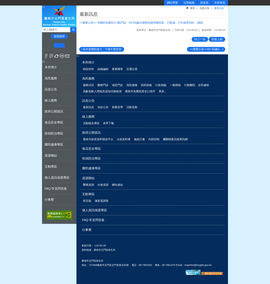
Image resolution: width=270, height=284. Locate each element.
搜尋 (45, 28)
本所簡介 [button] (51, 67)
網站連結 (117, 184)
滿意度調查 (101, 200)
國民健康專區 (54, 144)
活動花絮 (131, 107)
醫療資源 (88, 184)
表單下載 (108, 123)
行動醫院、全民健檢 (196, 85)
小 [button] (48, 45)
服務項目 (88, 85)
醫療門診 (102, 85)
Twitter (56, 56)
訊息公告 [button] (51, 89)
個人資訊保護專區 (57, 177)
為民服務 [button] (51, 78)
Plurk (51, 56)
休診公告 (102, 107)
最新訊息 (219, 8)
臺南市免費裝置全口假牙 (140, 91)
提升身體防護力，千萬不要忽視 (102, 49)
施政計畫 (139, 139)
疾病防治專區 (54, 133)
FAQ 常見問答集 (56, 188)
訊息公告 (204, 8)
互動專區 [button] (51, 166)
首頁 (192, 8)
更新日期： (88, 245)
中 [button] (59, 45)
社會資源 (102, 184)
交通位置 (131, 69)
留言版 (87, 200)
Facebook (46, 56)
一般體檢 (175, 85)
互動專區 (88, 194)
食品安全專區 (54, 122)
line (62, 56)
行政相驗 (160, 85)
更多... (163, 91)
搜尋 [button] (73, 29)
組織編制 (102, 69)
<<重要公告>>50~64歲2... (206, 49)
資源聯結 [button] (51, 155)
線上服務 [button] (51, 100)
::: (43, 6)
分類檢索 (189, 2)
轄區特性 (88, 69)
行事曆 (49, 199)
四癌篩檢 (146, 85)
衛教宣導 (117, 107)
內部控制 (153, 139)
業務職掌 (117, 69)
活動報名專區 (91, 123)
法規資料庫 (124, 139)
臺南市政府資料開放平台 (98, 139)
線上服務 (88, 116)
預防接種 (131, 85)
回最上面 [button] (216, 39)
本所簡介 (88, 62)
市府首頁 (219, 2)
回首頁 (204, 2)
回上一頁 (199, 39)
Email (67, 56)
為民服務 (88, 78)
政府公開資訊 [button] (54, 111)
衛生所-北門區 (59, 16)
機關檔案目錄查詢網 (175, 139)
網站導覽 (172, 2)
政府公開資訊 (91, 132)
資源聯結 (88, 178)
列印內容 (223, 14)
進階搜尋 (59, 36)
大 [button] (70, 45)
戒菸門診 (117, 85)
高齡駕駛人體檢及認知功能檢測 (102, 91)
